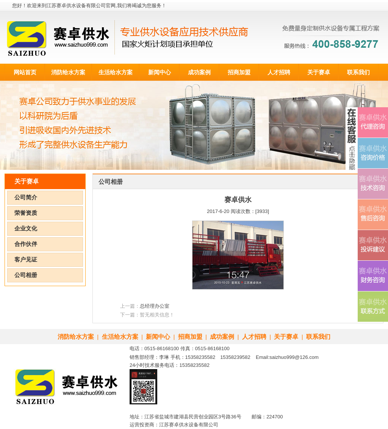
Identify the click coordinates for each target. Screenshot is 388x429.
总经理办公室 (154, 306)
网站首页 (25, 72)
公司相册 (25, 275)
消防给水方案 (68, 72)
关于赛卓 (318, 72)
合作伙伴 (25, 244)
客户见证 (25, 260)
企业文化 (25, 228)
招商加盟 (239, 72)
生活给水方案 (116, 72)
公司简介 (25, 197)
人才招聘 (279, 72)
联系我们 (358, 72)
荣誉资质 (25, 213)
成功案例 (199, 72)
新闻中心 (159, 72)
